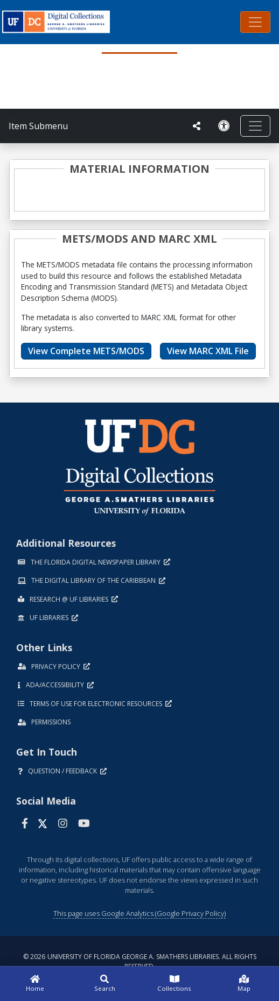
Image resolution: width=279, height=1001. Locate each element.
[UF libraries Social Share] (196, 126)
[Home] (35, 984)
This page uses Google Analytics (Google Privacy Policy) (139, 913)
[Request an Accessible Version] (224, 126)
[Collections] (175, 984)
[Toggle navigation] (255, 22)
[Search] (105, 984)
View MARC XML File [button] (208, 351)
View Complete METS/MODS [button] (86, 351)
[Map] (245, 984)
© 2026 (139, 961)
